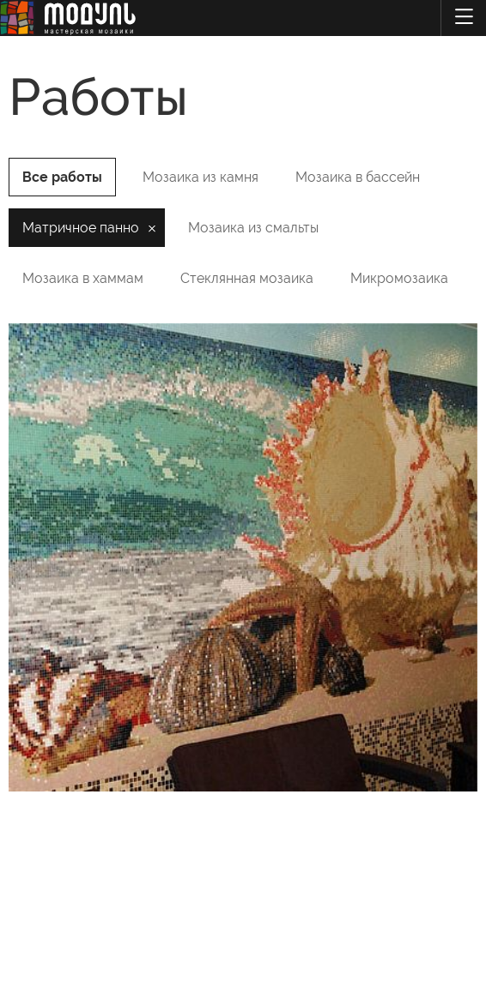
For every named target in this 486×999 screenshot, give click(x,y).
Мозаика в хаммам (82, 278)
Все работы (62, 177)
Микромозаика (399, 278)
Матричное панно (80, 228)
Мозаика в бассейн (357, 177)
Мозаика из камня (200, 177)
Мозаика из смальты (253, 228)
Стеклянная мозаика (246, 278)
